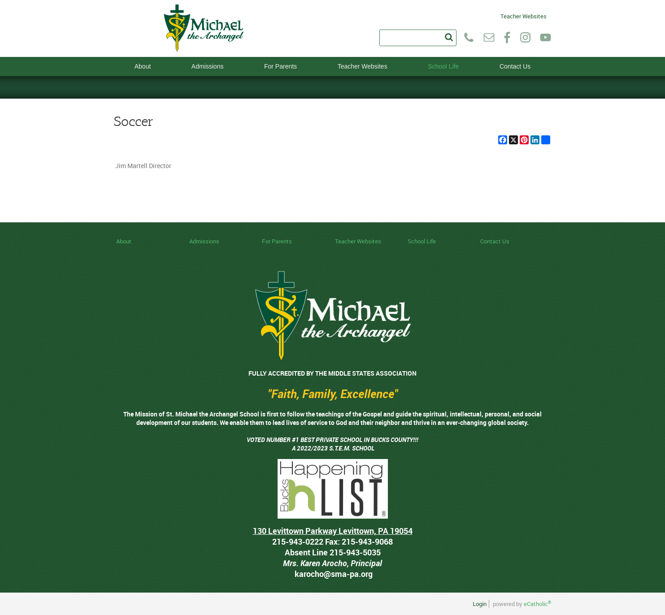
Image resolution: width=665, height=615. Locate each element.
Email (489, 37)
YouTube (545, 37)
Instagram (525, 37)
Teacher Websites (523, 15)
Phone (468, 37)
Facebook (507, 37)
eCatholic (537, 604)
